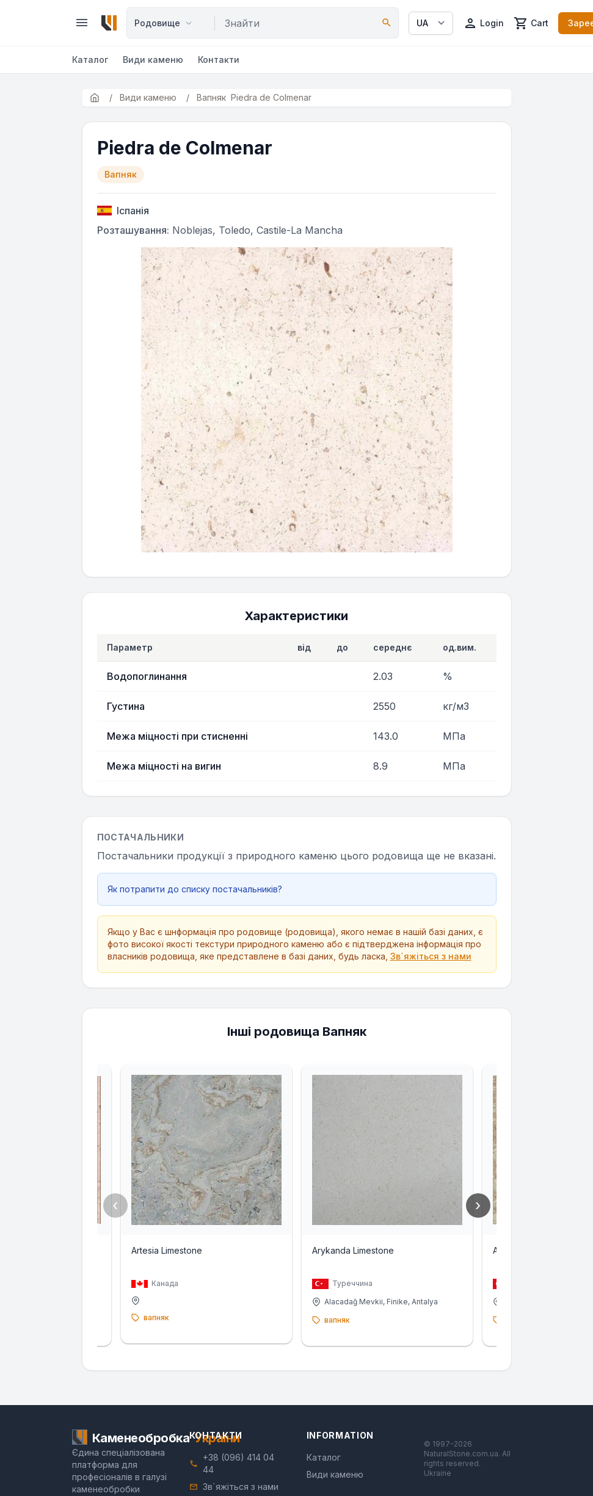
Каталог (90, 59)
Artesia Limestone (166, 1250)
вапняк (156, 1317)
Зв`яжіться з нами (430, 956)
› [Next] (478, 1205)
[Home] (109, 23)
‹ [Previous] (115, 1205)
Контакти (218, 59)
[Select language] (431, 23)
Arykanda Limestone (353, 1250)
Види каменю (153, 59)
